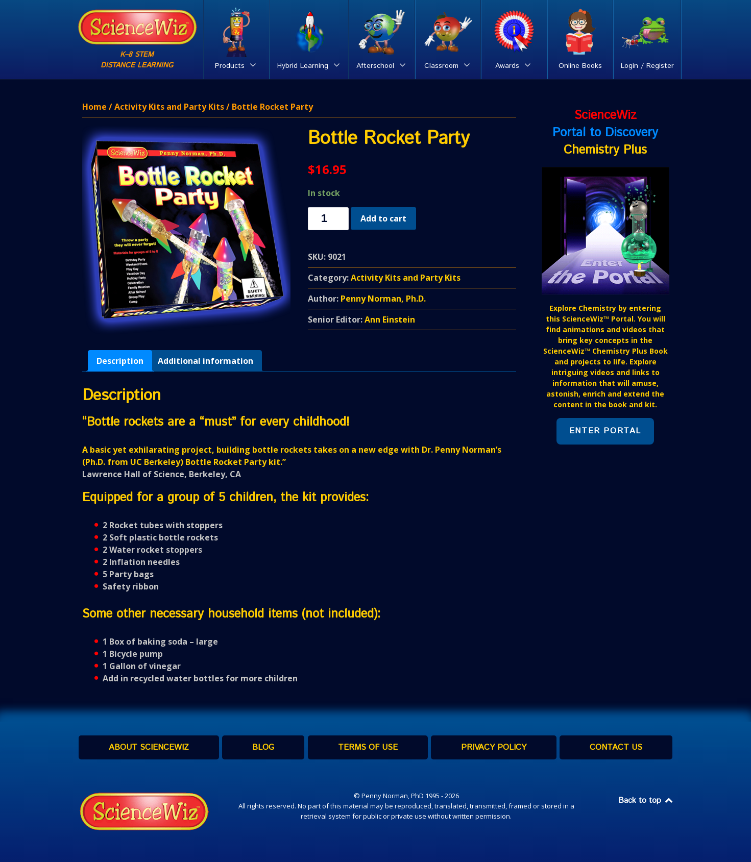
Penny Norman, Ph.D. (383, 298)
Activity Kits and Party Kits (169, 106)
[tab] (120, 361)
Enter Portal (605, 431)
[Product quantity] (328, 218)
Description (119, 360)
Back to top (646, 800)
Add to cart (383, 218)
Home (94, 106)
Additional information (205, 360)
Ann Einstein (390, 319)
